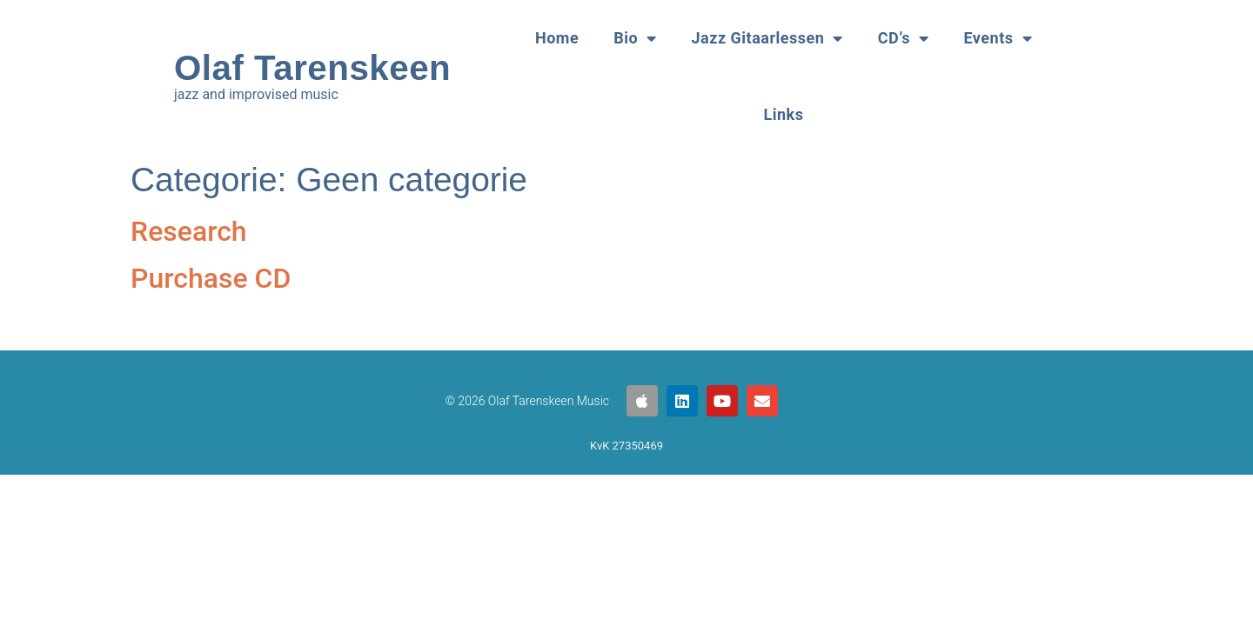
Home (557, 38)
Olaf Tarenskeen (312, 68)
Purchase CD (211, 278)
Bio (634, 38)
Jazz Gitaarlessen (767, 38)
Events (997, 38)
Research (189, 231)
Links (784, 114)
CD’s (903, 38)
